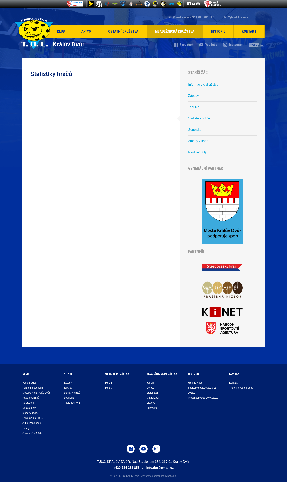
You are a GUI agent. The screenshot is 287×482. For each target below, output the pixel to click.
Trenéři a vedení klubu (241, 387)
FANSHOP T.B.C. (205, 17)
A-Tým (86, 31)
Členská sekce (182, 17)
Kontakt (249, 31)
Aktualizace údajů (31, 423)
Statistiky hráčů (199, 118)
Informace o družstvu (203, 84)
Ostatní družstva (123, 31)
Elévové (151, 402)
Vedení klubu (29, 382)
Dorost (150, 387)
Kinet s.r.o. (171, 476)
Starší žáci (152, 392)
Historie (218, 31)
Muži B (109, 382)
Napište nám (29, 408)
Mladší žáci (153, 397)
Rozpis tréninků (30, 397)
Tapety (25, 428)
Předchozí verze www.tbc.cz (203, 397)
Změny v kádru (198, 141)
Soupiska (194, 129)
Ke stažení (28, 402)
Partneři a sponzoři (32, 387)
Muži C (109, 387)
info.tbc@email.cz (160, 467)
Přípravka (152, 408)
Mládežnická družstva (174, 31)
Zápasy (193, 95)
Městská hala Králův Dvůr (36, 392)
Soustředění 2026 (32, 433)
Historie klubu (195, 382)
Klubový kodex (30, 413)
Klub (61, 31)
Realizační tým (198, 152)
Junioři (150, 382)
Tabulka (193, 107)
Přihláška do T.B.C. (32, 418)
